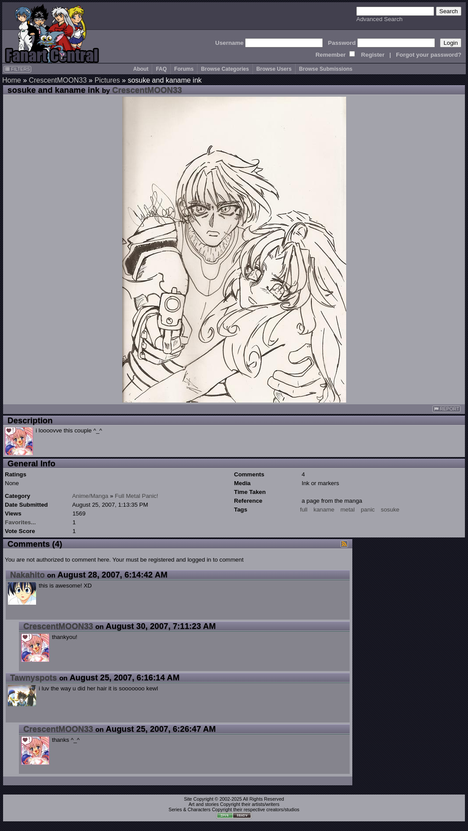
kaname (324, 509)
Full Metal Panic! (136, 496)
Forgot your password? (428, 54)
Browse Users (274, 69)
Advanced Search (379, 19)
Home (11, 80)
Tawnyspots (33, 677)
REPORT (446, 409)
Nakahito (27, 574)
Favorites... (20, 522)
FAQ (161, 69)
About (141, 69)
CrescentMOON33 (58, 80)
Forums (184, 69)
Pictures (107, 80)
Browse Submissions (325, 69)
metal (347, 509)
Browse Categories (225, 69)
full (303, 509)
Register (372, 54)
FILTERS (17, 69)
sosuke (390, 509)
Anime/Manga (90, 496)
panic (368, 509)
